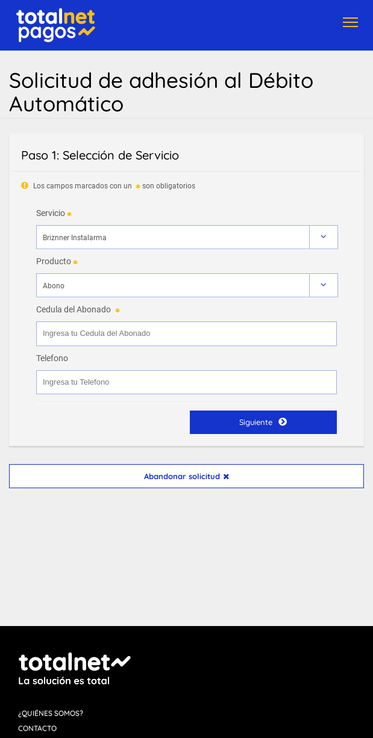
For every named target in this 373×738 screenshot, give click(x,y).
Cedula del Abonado (73, 309)
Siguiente (263, 422)
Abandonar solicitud (186, 476)
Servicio (50, 213)
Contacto (37, 728)
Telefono (52, 358)
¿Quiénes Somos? (50, 713)
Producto (53, 261)
